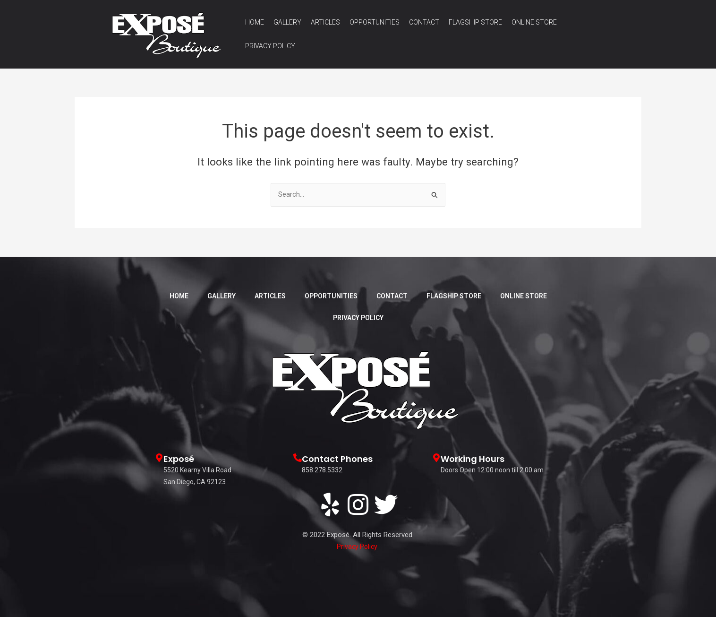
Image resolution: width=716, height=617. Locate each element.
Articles (325, 22)
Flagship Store (475, 22)
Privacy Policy (270, 46)
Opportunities (374, 22)
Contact (424, 22)
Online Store (534, 22)
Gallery (287, 22)
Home (254, 22)
